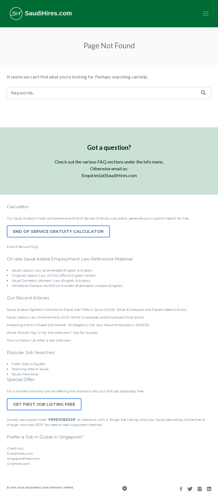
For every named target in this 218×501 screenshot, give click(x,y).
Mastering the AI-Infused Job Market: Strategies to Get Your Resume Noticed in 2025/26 (78, 325)
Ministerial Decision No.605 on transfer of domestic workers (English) (67, 285)
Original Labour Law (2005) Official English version (54, 275)
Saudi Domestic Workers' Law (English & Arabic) (51, 280)
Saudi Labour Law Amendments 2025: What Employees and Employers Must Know (75, 317)
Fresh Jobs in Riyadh (28, 364)
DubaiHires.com (20, 453)
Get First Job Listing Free (44, 404)
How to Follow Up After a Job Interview (39, 340)
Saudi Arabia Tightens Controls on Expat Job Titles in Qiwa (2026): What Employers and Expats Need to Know (97, 309)
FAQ (34, 247)
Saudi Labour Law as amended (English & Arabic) (52, 270)
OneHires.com (18, 463)
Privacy (56, 487)
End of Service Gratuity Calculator (58, 231)
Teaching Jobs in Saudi (30, 369)
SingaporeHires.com (23, 458)
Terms (68, 487)
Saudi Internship (25, 374)
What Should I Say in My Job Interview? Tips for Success (52, 332)
